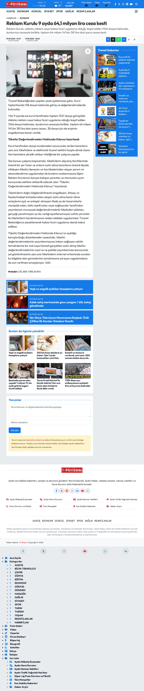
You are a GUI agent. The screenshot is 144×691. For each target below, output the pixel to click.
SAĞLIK (69, 11)
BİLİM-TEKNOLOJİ (23, 568)
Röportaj (12, 640)
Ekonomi (24, 18)
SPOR (59, 11)
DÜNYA (16, 575)
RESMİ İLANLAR (85, 11)
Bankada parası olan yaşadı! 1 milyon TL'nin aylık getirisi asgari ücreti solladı (20, 384)
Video (10, 629)
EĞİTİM (16, 579)
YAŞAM (16, 615)
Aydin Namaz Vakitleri (85, 499)
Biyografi (12, 643)
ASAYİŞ (10, 11)
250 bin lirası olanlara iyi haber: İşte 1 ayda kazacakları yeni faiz (49, 355)
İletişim (11, 654)
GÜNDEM (17, 590)
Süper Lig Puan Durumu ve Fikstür (30, 676)
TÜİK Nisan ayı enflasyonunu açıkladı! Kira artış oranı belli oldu (77, 383)
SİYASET (49, 11)
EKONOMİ (23, 11)
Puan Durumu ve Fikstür (19, 506)
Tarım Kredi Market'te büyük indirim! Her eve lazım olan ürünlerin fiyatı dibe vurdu (48, 384)
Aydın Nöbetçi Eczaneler (19, 499)
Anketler (12, 647)
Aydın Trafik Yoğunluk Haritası (122, 499)
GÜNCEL (36, 11)
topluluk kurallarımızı (35, 440)
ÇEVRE (16, 572)
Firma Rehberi (15, 636)
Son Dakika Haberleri (84, 506)
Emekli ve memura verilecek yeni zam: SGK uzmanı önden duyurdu (77, 355)
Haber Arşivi (114, 506)
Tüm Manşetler (48, 506)
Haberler (11, 18)
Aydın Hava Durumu (51, 499)
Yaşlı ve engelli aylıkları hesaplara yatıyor (21, 354)
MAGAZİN (18, 593)
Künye (10, 651)
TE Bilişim (23, 542)
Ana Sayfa (13, 557)
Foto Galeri (13, 625)
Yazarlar (12, 633)
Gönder (15, 430)
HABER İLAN (19, 622)
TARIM (16, 608)
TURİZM (17, 611)
